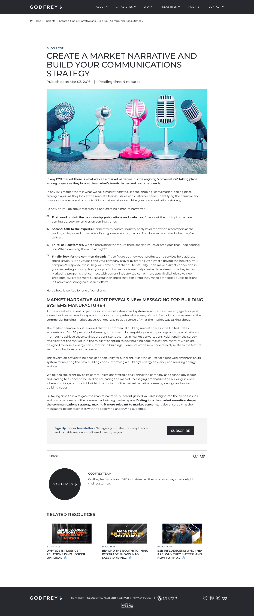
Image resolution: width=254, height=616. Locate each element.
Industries (169, 6)
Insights (193, 6)
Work (148, 6)
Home (35, 20)
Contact (215, 6)
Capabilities (124, 6)
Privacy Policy (141, 598)
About (100, 6)
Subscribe (180, 431)
